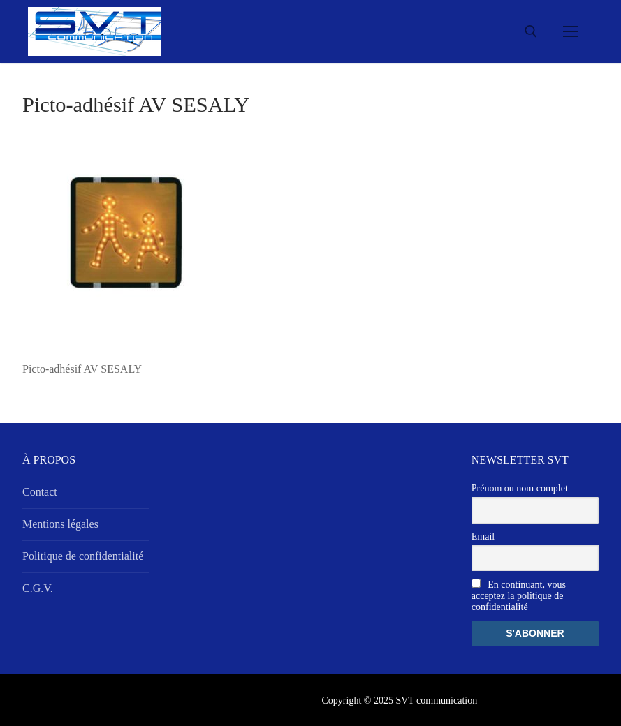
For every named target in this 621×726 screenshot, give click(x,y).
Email (483, 536)
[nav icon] (570, 31)
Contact (39, 492)
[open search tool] (531, 31)
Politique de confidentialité (82, 556)
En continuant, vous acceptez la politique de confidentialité (519, 595)
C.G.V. (37, 588)
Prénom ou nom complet (520, 488)
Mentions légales (60, 524)
